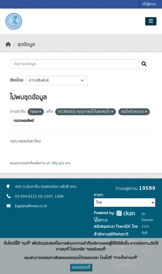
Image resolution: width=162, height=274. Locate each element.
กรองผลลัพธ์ (24, 121)
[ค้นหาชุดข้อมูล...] (73, 64)
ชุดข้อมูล (26, 44)
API (48, 163)
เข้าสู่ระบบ (149, 4)
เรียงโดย (16, 80)
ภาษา (98, 195)
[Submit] (144, 64)
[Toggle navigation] (150, 21)
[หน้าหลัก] (8, 44)
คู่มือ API (64, 163)
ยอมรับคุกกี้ (81, 267)
